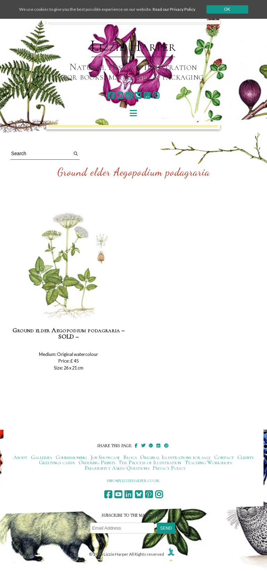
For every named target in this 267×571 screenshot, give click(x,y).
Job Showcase (105, 457)
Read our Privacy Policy (174, 9)
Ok (227, 9)
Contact (224, 457)
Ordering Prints (97, 462)
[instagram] (156, 95)
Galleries (41, 457)
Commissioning (71, 457)
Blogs (130, 457)
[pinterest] (147, 95)
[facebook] (110, 95)
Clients (245, 457)
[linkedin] (129, 95)
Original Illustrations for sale (175, 457)
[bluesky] (138, 95)
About (20, 457)
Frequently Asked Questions (117, 468)
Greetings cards (57, 462)
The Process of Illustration (150, 462)
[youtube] (119, 95)
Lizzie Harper (133, 46)
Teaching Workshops (208, 462)
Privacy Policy (169, 468)
